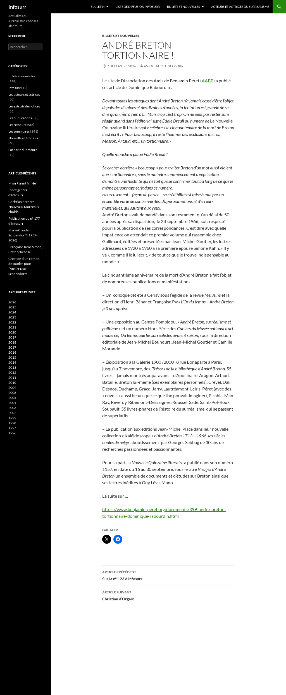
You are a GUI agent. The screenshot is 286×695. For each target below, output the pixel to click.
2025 (12, 307)
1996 (12, 433)
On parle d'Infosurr (22, 150)
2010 (12, 382)
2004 (12, 403)
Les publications (20, 118)
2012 (12, 372)
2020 (12, 332)
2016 (12, 352)
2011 (12, 377)
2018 (12, 342)
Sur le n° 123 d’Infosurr (168, 575)
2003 (12, 408)
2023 (12, 317)
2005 (12, 398)
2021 (12, 327)
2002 (12, 413)
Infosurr (17, 7)
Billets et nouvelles (183, 6)
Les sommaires (19, 131)
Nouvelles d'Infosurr (23, 138)
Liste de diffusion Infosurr (138, 6)
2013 (12, 367)
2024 (12, 312)
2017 (12, 347)
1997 (12, 428)
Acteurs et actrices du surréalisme (240, 6)
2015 (12, 357)
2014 (12, 362)
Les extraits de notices (24, 106)
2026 (12, 302)
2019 (12, 337)
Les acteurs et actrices (24, 94)
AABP (207, 80)
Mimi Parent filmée (22, 183)
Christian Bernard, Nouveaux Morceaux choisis (23, 207)
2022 (12, 322)
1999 (12, 418)
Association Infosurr (163, 66)
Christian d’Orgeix (168, 595)
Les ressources (19, 125)
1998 (12, 423)
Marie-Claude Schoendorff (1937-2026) (22, 235)
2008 (12, 392)
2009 (12, 387)
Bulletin (97, 6)
